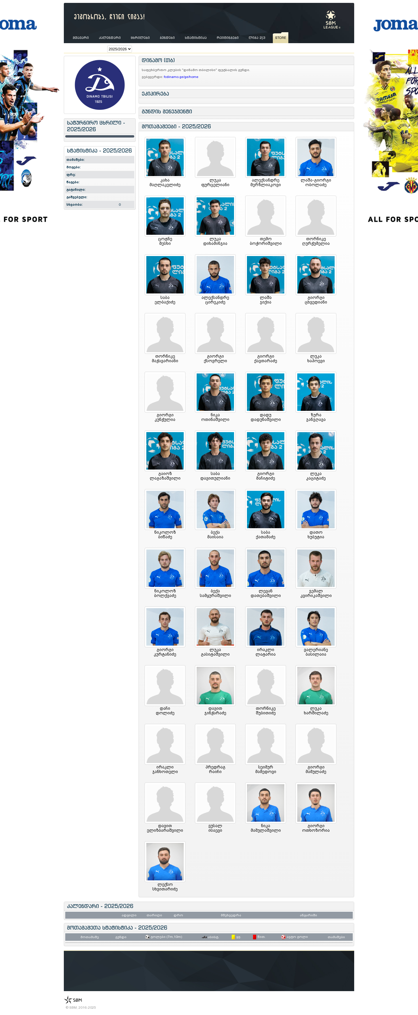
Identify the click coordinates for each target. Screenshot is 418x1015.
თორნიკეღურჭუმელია (316, 241)
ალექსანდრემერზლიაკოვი (265, 182)
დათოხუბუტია (316, 534)
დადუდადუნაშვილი (266, 417)
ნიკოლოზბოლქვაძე (165, 593)
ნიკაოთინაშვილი (215, 417)
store (280, 38)
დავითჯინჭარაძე (215, 710)
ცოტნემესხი (165, 241)
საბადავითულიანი (215, 475)
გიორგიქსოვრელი (215, 358)
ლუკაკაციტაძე (316, 475)
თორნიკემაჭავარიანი (165, 358)
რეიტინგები (228, 38)
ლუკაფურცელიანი (215, 182)
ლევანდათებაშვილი (266, 593)
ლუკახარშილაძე (316, 710)
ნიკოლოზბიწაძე (165, 534)
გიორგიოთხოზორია (316, 828)
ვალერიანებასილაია (316, 652)
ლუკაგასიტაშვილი (215, 652)
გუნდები (167, 38)
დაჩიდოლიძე (165, 710)
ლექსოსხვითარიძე (165, 886)
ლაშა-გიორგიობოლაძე (316, 182)
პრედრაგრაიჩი (215, 769)
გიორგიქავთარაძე (265, 358)
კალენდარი (110, 38)
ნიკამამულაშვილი (266, 828)
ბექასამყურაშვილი (215, 593)
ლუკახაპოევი (316, 358)
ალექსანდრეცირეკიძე (215, 299)
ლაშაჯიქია (266, 299)
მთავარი (81, 38)
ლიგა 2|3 (257, 38)
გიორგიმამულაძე (316, 769)
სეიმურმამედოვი (265, 769)
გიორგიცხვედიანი (316, 299)
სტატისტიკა (196, 38)
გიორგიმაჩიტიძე (265, 475)
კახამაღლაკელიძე (165, 182)
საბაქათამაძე (265, 534)
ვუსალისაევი (215, 828)
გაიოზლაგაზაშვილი (165, 475)
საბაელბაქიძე (165, 299)
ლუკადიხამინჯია (215, 241)
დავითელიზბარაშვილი (165, 828)
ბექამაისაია (215, 534)
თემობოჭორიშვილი (266, 241)
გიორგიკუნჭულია (165, 417)
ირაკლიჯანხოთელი (165, 769)
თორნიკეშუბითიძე (266, 710)
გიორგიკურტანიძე (165, 652)
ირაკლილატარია (266, 652)
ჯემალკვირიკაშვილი (316, 593)
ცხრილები (140, 38)
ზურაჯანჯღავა (316, 417)
